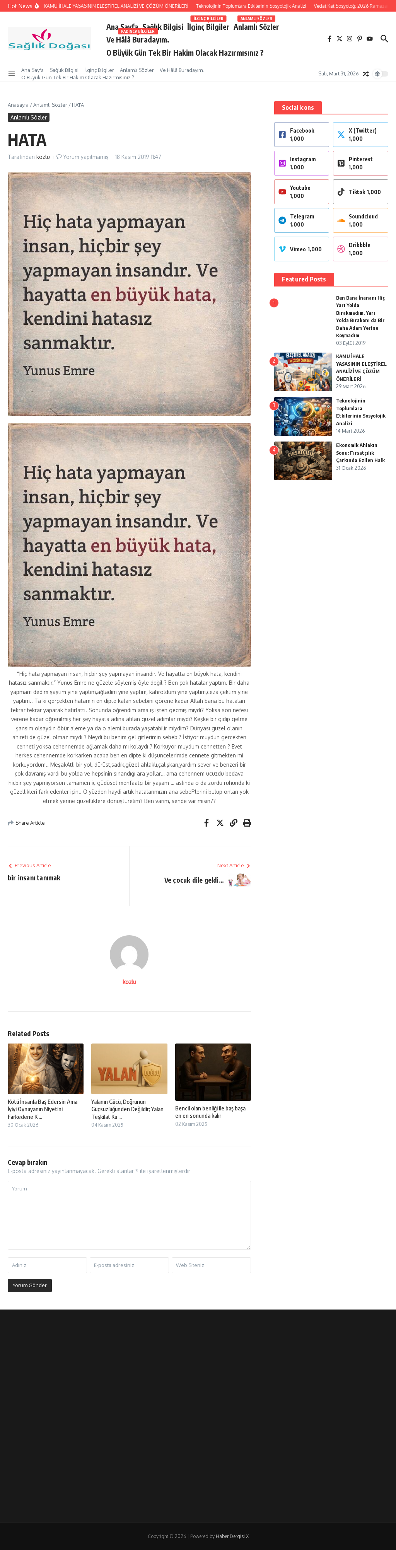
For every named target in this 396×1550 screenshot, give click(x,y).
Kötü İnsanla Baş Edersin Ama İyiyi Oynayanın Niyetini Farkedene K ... (42, 1109)
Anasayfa (18, 105)
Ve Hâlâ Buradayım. (137, 38)
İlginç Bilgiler (208, 25)
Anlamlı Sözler (256, 25)
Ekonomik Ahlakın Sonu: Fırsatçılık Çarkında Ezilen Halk (360, 452)
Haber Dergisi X (232, 1536)
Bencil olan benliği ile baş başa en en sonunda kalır (210, 1112)
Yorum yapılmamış (86, 156)
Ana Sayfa (122, 26)
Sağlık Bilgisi (162, 26)
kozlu (43, 156)
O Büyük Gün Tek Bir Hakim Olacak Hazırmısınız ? (185, 52)
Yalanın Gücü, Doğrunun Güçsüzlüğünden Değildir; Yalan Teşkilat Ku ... (127, 1109)
